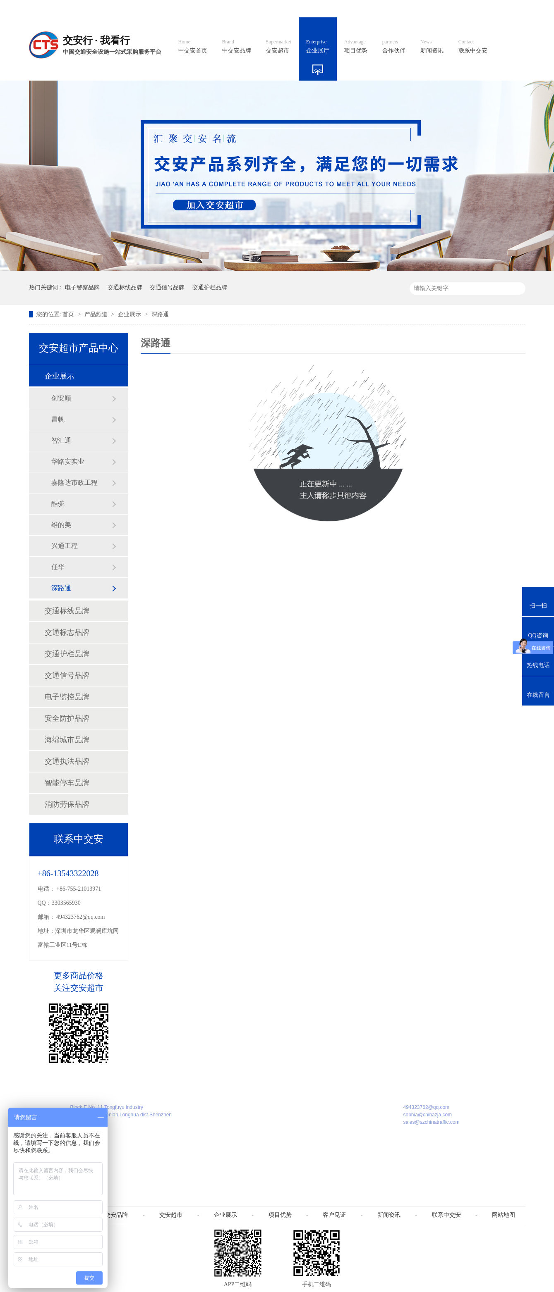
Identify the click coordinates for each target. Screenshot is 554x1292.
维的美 (61, 524)
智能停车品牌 (67, 783)
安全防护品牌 (67, 718)
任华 (58, 566)
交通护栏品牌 (209, 287)
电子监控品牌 (67, 697)
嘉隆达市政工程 (74, 482)
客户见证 (334, 1215)
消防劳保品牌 (67, 804)
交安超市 (278, 46)
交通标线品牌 (125, 287)
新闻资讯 (432, 46)
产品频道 (96, 314)
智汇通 (61, 440)
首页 (69, 314)
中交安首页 (192, 46)
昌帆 (58, 419)
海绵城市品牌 (67, 740)
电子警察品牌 (82, 287)
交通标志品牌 (67, 632)
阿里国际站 (376, 8)
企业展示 (130, 314)
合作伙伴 (393, 46)
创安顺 (61, 398)
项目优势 (355, 46)
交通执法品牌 (67, 761)
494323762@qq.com (80, 917)
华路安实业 (67, 461)
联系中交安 (472, 46)
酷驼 (58, 503)
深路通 (160, 314)
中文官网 (300, 8)
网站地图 (470, 8)
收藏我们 (507, 8)
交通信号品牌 (167, 287)
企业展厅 (317, 46)
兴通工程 (64, 545)
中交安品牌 (236, 46)
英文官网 (337, 8)
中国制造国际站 (425, 8)
